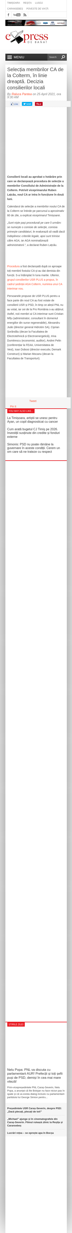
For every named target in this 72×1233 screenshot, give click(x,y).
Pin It (13, 406)
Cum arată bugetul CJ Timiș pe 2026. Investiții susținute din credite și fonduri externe (33, 433)
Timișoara (13, 3)
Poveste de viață (37, 8)
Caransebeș (15, 8)
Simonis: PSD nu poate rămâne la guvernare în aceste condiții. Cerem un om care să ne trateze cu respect (33, 448)
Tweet (32, 401)
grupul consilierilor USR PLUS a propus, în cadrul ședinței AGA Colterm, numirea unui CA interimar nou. (34, 284)
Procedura (13, 266)
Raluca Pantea (22, 94)
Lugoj (39, 3)
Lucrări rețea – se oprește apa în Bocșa (30, 1132)
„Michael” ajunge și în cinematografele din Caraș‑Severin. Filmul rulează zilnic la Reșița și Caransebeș (35, 1122)
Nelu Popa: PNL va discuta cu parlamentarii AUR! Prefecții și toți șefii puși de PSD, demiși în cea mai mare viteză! (35, 1075)
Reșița (27, 3)
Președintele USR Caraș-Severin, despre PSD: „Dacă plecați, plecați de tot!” (34, 1110)
